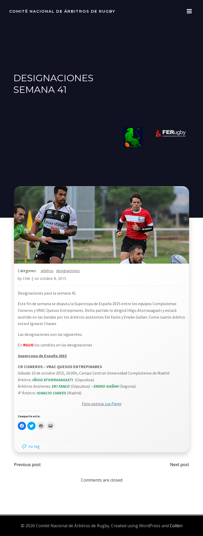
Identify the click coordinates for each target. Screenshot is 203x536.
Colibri (176, 526)
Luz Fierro (113, 404)
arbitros (47, 271)
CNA (26, 279)
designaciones (68, 271)
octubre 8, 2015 (53, 279)
